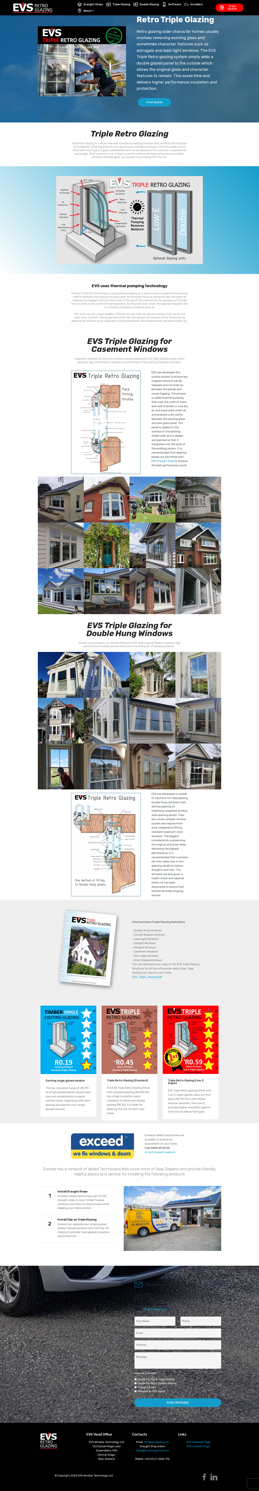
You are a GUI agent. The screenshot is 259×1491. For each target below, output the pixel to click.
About (84, 10)
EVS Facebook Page (198, 1442)
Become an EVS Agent (152, 1391)
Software (171, 4)
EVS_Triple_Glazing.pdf (147, 977)
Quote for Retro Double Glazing (157, 1383)
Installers (193, 4)
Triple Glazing (118, 4)
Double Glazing (146, 4)
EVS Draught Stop (162, 461)
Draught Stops (90, 4)
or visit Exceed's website (160, 1152)
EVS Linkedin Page (198, 1446)
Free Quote (228, 7)
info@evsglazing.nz (154, 1309)
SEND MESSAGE (178, 1402)
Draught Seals (146, 1387)
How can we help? (145, 1373)
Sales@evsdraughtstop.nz (152, 1450)
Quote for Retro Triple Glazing (156, 1379)
